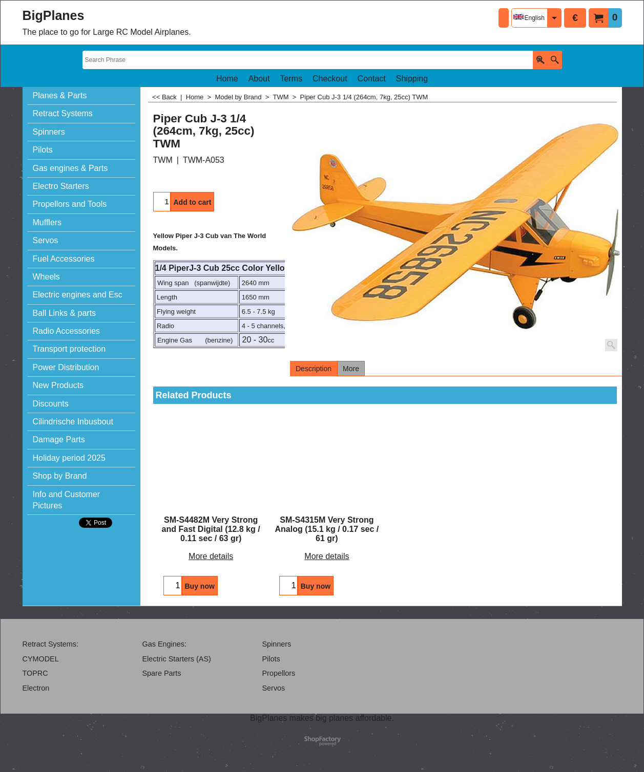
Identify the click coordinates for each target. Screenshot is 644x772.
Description (313, 368)
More (351, 368)
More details (211, 556)
